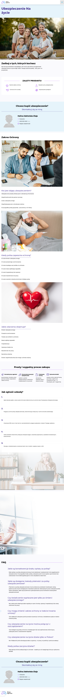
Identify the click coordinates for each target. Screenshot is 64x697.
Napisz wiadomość (25, 123)
